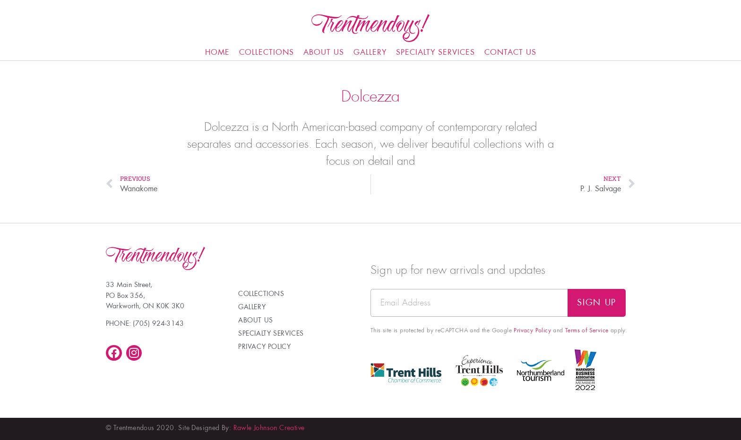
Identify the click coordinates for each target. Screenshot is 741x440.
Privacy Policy (532, 330)
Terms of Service (586, 330)
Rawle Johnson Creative (269, 427)
